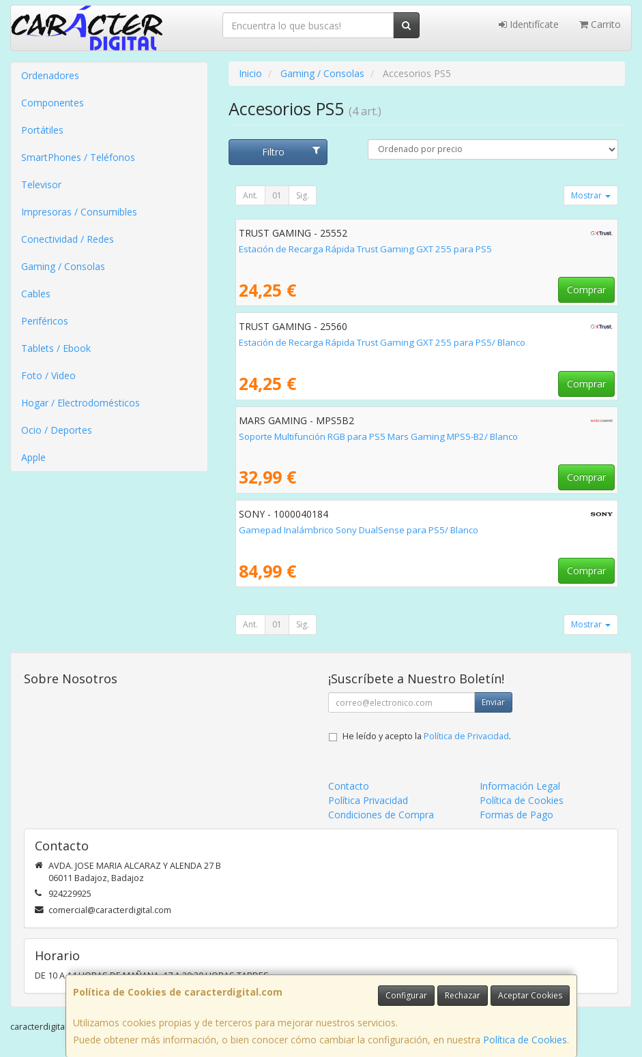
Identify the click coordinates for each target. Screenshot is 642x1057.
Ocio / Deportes (56, 429)
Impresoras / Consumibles (79, 211)
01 (277, 195)
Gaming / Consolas (63, 266)
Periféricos (44, 320)
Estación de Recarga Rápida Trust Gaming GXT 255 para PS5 (365, 249)
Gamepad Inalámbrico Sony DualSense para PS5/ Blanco (358, 530)
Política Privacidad (368, 800)
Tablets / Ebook (56, 348)
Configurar (406, 995)
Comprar (586, 289)
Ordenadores (50, 75)
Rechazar (462, 995)
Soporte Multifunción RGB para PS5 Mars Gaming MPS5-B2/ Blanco (378, 436)
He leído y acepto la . (426, 736)
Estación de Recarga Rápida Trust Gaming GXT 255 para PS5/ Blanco (382, 342)
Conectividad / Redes (67, 239)
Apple (33, 457)
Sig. (302, 195)
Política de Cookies (525, 1039)
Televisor (41, 184)
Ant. (250, 195)
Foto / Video (48, 375)
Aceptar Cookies (530, 995)
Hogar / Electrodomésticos (80, 402)
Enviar (493, 702)
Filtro (291, 151)
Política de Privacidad (466, 736)
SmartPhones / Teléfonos (78, 157)
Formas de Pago (516, 814)
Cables (35, 293)
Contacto (348, 785)
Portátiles (42, 129)
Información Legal (520, 785)
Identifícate (529, 24)
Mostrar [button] (591, 195)
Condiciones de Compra (381, 814)
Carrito (600, 24)
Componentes (52, 102)
